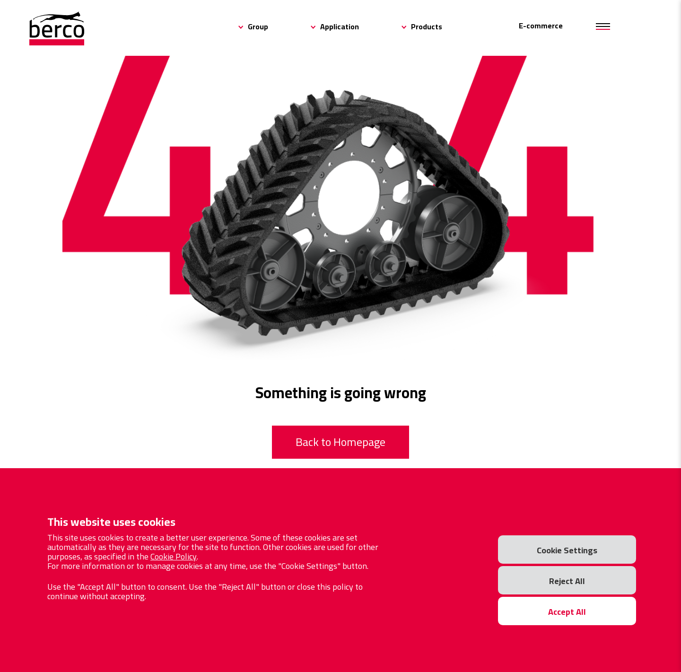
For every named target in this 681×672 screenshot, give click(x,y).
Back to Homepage (340, 442)
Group (258, 26)
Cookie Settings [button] (567, 550)
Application (339, 26)
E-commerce (541, 25)
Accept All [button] (567, 612)
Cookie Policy (173, 556)
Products (426, 26)
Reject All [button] (567, 581)
